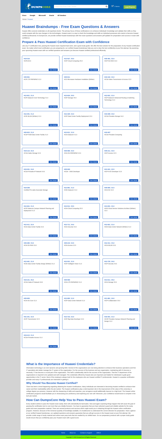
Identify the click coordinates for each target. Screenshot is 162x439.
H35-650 (27, 298)
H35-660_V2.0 (109, 188)
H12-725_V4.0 (109, 261)
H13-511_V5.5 (69, 206)
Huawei (30, 19)
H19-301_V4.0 (29, 169)
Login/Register (130, 7)
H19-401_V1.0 (109, 317)
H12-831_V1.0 (109, 95)
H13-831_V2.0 (109, 206)
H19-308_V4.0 (109, 114)
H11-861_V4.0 (109, 298)
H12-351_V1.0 (29, 114)
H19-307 (107, 132)
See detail (53, 70)
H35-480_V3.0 (29, 243)
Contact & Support (86, 433)
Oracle (51, 15)
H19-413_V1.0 (29, 335)
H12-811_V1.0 (69, 132)
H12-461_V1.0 (29, 261)
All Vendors (62, 15)
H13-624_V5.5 (69, 95)
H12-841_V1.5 (29, 206)
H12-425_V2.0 (69, 114)
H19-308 (27, 188)
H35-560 (67, 280)
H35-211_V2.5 (109, 151)
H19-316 (27, 58)
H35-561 (27, 77)
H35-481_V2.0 (109, 58)
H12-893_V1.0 (69, 298)
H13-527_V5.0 (69, 58)
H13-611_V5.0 (109, 280)
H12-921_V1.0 (109, 224)
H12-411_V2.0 (29, 224)
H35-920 (67, 169)
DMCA (98, 433)
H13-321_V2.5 (109, 169)
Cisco (24, 15)
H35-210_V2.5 (69, 243)
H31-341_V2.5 (29, 317)
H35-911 (67, 77)
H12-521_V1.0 (69, 261)
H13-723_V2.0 (69, 317)
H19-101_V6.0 (29, 280)
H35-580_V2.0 (69, 151)
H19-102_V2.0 (109, 77)
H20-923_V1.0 (29, 132)
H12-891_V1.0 (69, 188)
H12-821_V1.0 (29, 95)
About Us (73, 433)
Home (24, 19)
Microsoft (42, 15)
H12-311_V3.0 (109, 243)
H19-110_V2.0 (29, 151)
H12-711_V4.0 (69, 224)
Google (32, 15)
